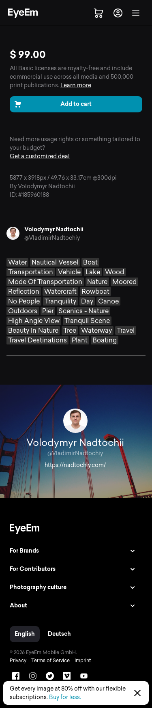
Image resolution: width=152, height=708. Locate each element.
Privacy (18, 660)
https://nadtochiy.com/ (75, 465)
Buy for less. (65, 697)
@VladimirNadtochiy (52, 238)
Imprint (83, 660)
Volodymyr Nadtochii (53, 229)
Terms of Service (50, 660)
